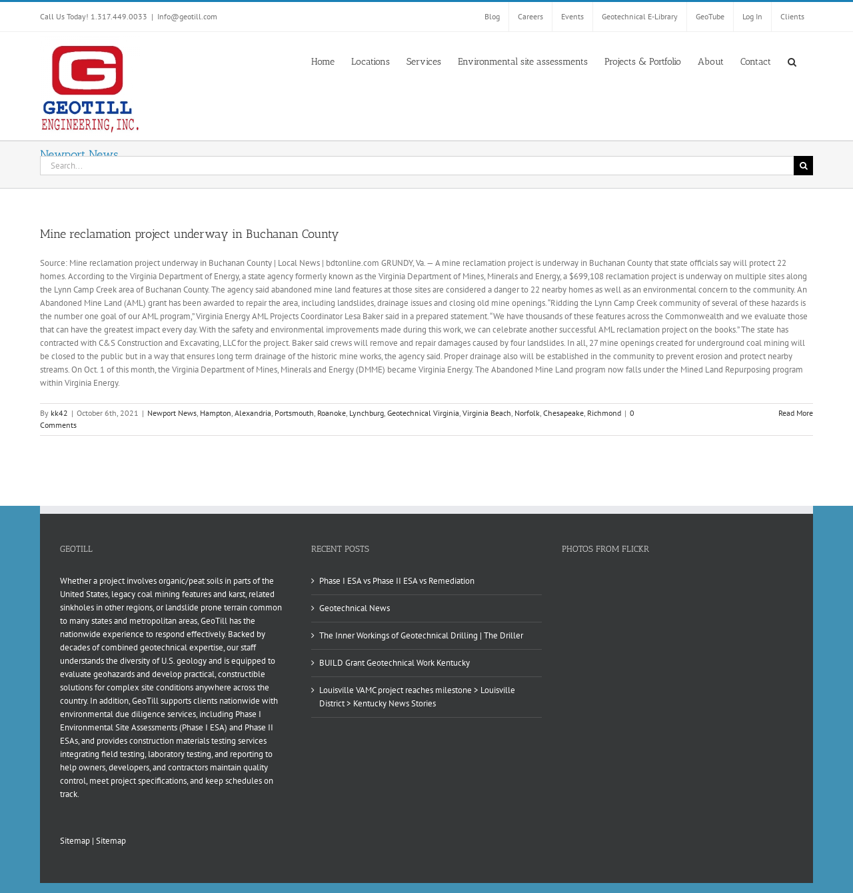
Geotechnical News (354, 608)
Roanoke (331, 413)
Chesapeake (563, 413)
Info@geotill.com (187, 16)
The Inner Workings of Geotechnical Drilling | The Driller (421, 635)
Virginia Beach (486, 413)
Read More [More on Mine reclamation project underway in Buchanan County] (795, 413)
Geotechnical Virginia (423, 413)
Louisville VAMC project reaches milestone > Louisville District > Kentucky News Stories (417, 696)
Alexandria (253, 413)
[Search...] (417, 165)
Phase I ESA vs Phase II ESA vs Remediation (396, 580)
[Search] (803, 165)
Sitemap (75, 840)
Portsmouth (294, 413)
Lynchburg (366, 413)
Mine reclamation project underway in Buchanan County (189, 234)
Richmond (604, 413)
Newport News (172, 413)
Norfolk (527, 413)
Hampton (215, 413)
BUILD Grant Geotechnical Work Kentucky (394, 662)
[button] (792, 60)
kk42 (59, 413)
